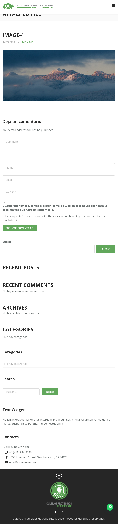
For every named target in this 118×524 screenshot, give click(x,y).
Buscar (7, 242)
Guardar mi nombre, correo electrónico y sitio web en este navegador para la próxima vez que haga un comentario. (55, 208)
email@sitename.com (22, 462)
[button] (110, 507)
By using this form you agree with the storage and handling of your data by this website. (55, 218)
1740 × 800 (26, 42)
